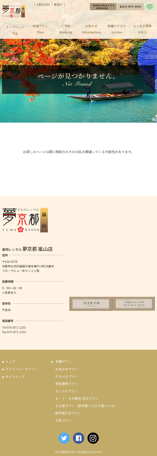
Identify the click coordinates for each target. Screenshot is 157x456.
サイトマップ (15, 376)
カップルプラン (66, 391)
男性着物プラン (66, 383)
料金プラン (40, 29)
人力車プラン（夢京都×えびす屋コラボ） (86, 405)
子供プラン (63, 420)
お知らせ (91, 29)
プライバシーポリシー (21, 369)
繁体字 (58, 4)
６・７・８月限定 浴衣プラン (77, 398)
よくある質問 (142, 29)
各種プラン (63, 361)
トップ (10, 361)
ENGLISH (43, 4)
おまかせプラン (66, 369)
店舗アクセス (117, 29)
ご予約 (65, 29)
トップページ (15, 30)
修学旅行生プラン (68, 413)
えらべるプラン (66, 376)
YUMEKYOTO (67, 452)
